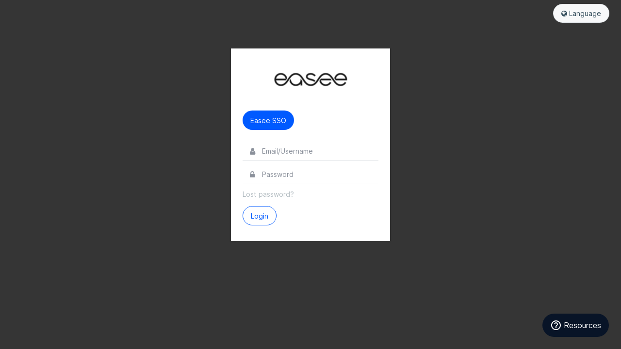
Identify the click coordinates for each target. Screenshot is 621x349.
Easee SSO (268, 120)
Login (259, 216)
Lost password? (268, 194)
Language (581, 13)
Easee (310, 79)
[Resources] (575, 325)
